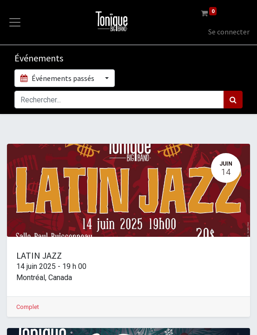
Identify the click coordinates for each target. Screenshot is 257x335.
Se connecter (229, 31)
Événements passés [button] (58, 78)
